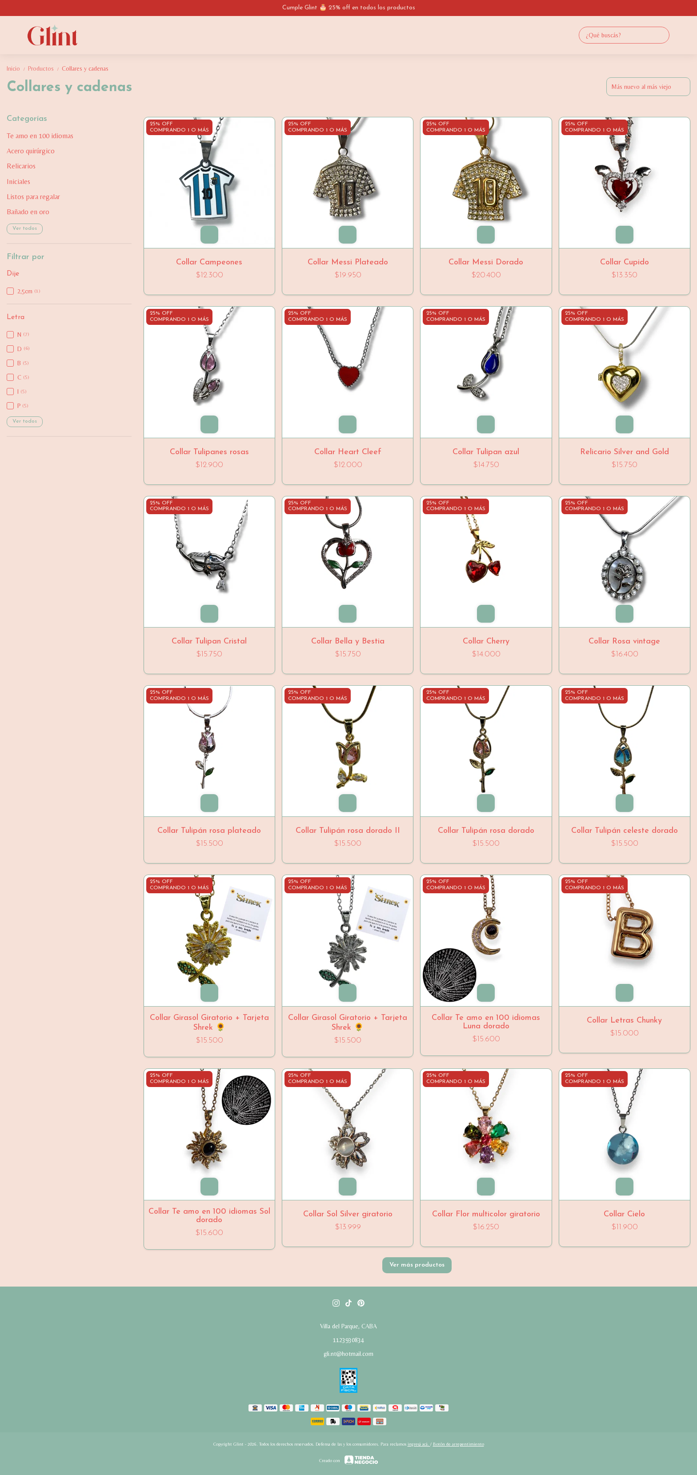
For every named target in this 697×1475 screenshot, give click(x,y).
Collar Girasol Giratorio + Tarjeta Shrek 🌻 (209, 1023)
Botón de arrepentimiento (458, 1444)
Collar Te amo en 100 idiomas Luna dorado (486, 1022)
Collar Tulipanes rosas (209, 452)
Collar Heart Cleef (347, 452)
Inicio (17, 68)
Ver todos (24, 228)
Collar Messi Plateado (348, 262)
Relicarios (21, 166)
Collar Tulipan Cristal (209, 641)
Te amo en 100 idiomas (40, 136)
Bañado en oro (28, 212)
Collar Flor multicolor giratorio (486, 1214)
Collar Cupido (624, 262)
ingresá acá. (419, 1444)
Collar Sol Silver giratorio (348, 1214)
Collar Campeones (209, 262)
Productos (45, 68)
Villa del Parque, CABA (348, 1326)
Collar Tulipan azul (486, 452)
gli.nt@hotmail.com (348, 1353)
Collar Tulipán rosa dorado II (348, 831)
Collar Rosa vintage (624, 641)
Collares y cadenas (85, 68)
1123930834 (348, 1339)
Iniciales (18, 181)
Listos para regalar (33, 196)
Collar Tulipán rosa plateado (209, 831)
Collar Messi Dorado (486, 262)
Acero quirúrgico (31, 151)
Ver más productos (417, 1265)
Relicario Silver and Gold (624, 452)
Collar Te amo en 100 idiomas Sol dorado (209, 1215)
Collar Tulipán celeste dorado (624, 831)
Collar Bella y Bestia (348, 641)
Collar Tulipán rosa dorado (486, 831)
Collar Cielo (624, 1214)
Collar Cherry (486, 641)
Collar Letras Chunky (624, 1020)
